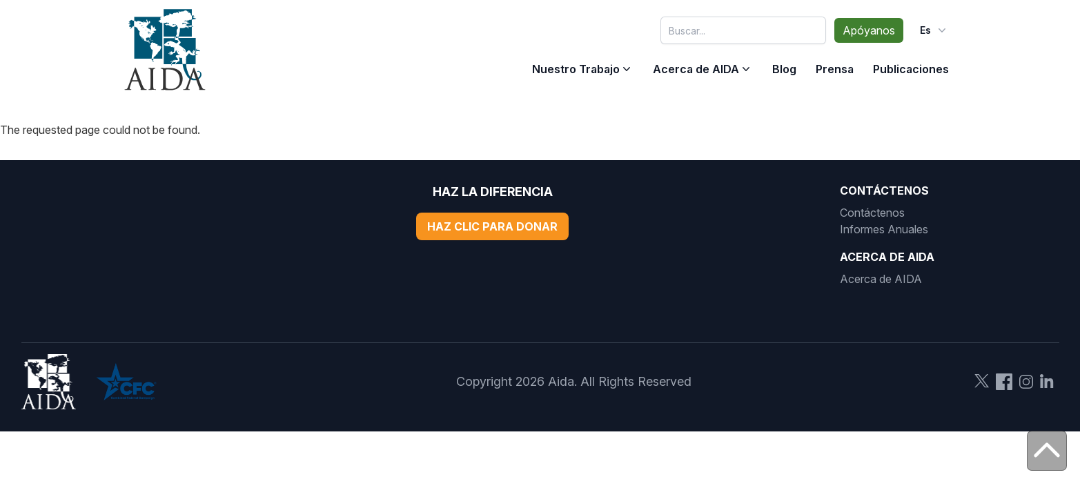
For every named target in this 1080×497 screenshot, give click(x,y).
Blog (784, 69)
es (934, 30)
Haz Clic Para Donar (492, 226)
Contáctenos (872, 213)
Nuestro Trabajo (576, 69)
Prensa (835, 69)
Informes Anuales (884, 229)
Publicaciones (911, 69)
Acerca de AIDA (696, 69)
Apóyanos (869, 30)
